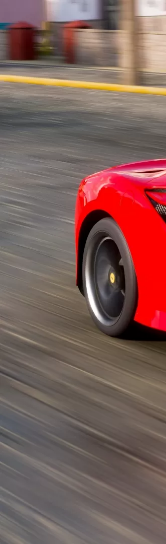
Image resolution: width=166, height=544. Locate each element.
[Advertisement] (62, 49)
